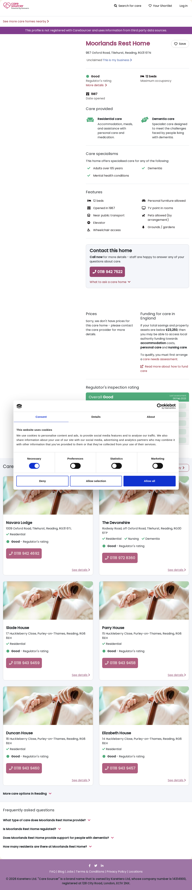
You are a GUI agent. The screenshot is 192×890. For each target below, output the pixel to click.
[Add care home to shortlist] (180, 44)
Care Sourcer (16, 6)
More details (96, 85)
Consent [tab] (41, 416)
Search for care (127, 6)
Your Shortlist (160, 6)
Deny (42, 481)
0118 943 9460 (24, 768)
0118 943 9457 (120, 768)
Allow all (149, 481)
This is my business (116, 60)
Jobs (70, 871)
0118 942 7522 (107, 271)
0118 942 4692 (23, 553)
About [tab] (151, 416)
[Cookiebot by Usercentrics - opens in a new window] (159, 406)
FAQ (52, 871)
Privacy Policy (116, 871)
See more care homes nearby (26, 21)
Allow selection (96, 481)
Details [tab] (96, 416)
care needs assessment (160, 359)
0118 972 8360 (120, 557)
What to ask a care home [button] (110, 282)
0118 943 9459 (24, 663)
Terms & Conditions (90, 871)
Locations (136, 871)
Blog (61, 871)
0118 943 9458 (120, 663)
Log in (184, 6)
